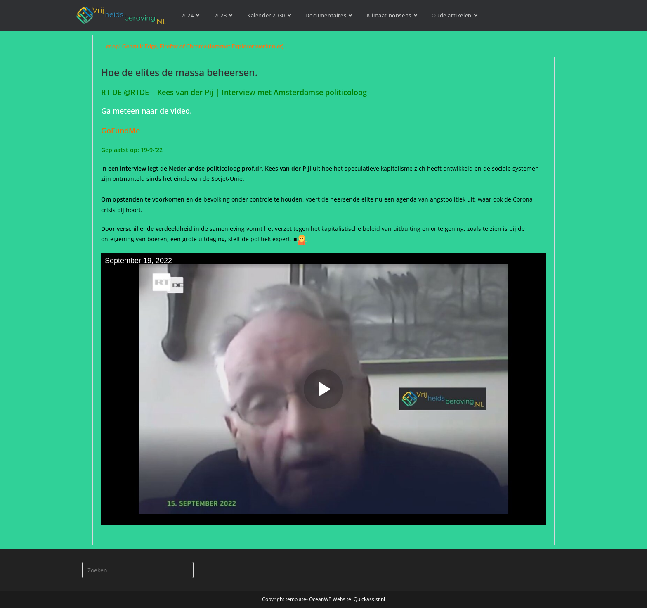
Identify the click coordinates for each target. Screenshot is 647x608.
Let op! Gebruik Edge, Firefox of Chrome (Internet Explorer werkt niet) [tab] (193, 46)
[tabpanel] (323, 301)
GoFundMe (122, 130)
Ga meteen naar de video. (146, 111)
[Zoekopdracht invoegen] (138, 570)
